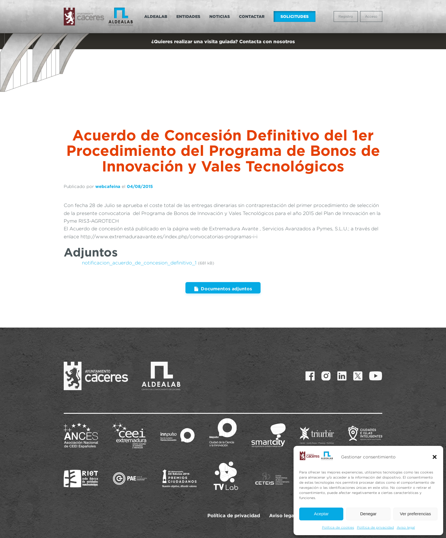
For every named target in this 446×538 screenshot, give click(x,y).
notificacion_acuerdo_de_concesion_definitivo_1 (139, 232)
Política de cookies (338, 527)
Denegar (368, 513)
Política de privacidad (375, 527)
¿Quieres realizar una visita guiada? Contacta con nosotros (223, 41)
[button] (434, 457)
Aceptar (321, 513)
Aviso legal (406, 527)
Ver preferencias (415, 513)
